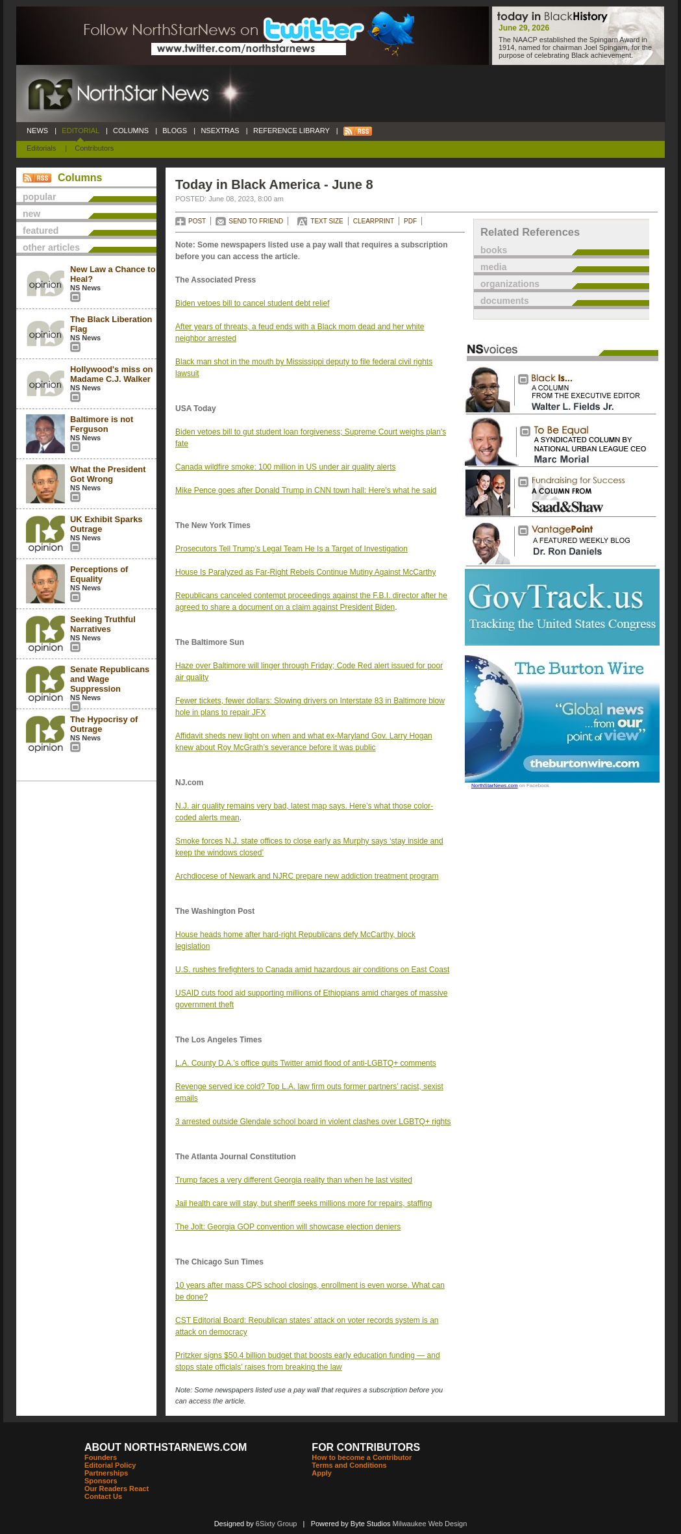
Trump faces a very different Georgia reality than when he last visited (293, 1180)
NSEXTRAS (220, 130)
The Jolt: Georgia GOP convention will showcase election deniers (288, 1226)
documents (504, 300)
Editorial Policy (110, 1465)
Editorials (41, 148)
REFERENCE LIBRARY (291, 130)
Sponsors (101, 1481)
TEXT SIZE (326, 221)
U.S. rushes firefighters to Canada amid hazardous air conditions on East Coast (312, 969)
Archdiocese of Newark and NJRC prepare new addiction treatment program (307, 876)
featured (40, 230)
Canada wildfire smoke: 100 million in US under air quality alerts (285, 467)
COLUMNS (131, 130)
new (31, 213)
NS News (85, 288)
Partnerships (106, 1473)
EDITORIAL (80, 130)
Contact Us (103, 1496)
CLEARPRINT (373, 221)
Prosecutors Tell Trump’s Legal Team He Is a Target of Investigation (291, 548)
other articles (51, 247)
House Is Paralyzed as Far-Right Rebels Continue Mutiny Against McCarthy (305, 572)
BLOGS (174, 130)
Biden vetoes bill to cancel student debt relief (252, 303)
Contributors (94, 148)
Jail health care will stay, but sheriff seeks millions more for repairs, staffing (303, 1203)
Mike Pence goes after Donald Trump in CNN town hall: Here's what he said (305, 490)
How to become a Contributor (362, 1457)
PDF (410, 221)
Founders (100, 1457)
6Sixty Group (276, 1524)
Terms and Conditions (349, 1465)
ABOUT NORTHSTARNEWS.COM (165, 1447)
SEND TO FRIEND (256, 221)
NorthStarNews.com (494, 785)
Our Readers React (116, 1488)
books (493, 250)
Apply (322, 1473)
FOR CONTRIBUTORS (366, 1447)
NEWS (37, 130)
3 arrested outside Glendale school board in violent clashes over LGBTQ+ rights (313, 1121)
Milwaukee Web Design (430, 1524)
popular (39, 197)
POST (197, 221)
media (493, 267)
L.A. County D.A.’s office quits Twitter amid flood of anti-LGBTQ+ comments (305, 1063)
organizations (509, 284)
